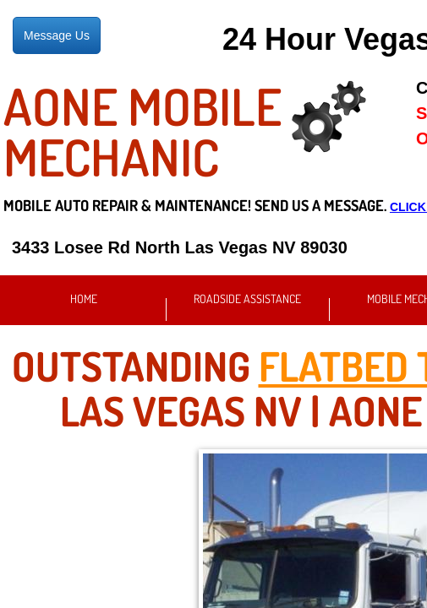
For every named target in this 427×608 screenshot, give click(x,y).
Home (83, 298)
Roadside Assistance (247, 298)
